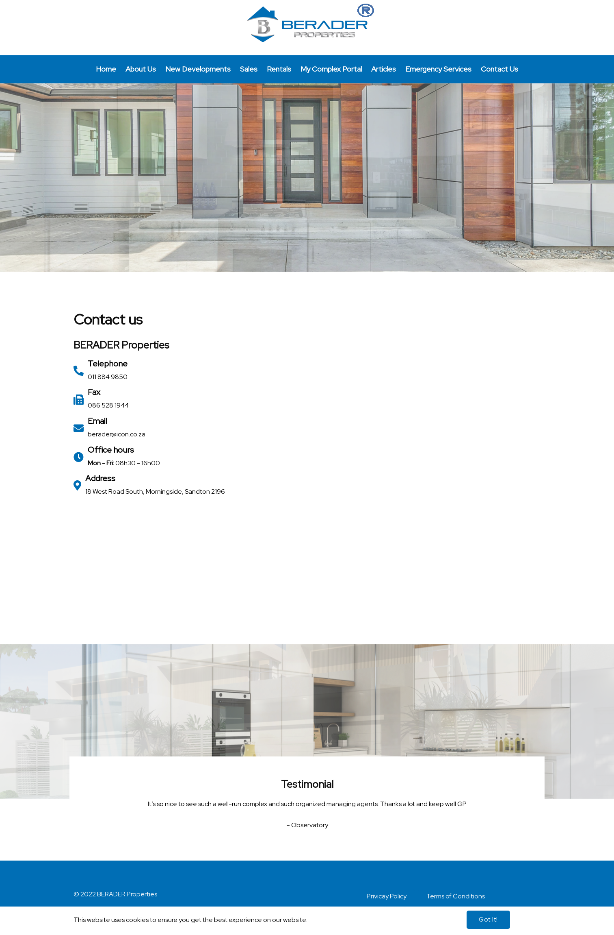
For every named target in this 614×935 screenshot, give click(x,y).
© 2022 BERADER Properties (115, 897)
